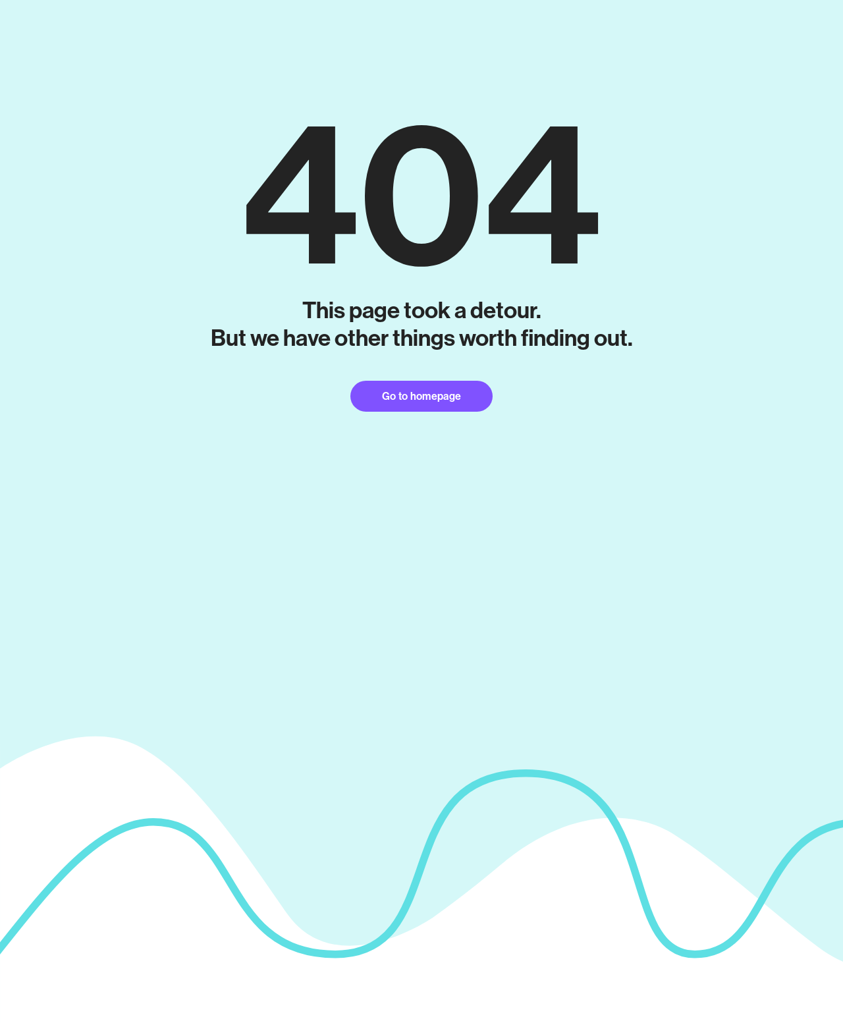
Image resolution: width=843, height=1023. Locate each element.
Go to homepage (421, 396)
